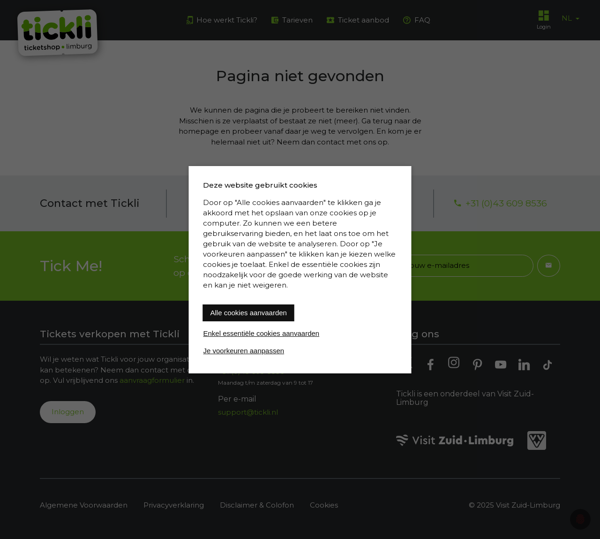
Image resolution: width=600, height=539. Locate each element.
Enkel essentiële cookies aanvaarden (261, 333)
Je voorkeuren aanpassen (244, 351)
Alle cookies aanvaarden (248, 313)
